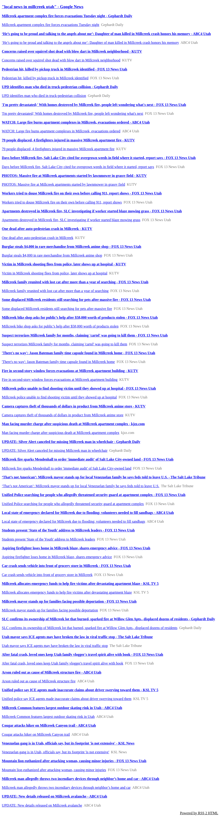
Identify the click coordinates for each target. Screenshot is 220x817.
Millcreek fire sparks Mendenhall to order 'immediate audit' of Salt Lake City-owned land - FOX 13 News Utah (87, 459)
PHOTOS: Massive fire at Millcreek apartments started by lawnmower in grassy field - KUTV (74, 176)
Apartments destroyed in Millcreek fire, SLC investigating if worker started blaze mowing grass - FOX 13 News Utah (92, 211)
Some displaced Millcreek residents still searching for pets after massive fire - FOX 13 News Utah (76, 300)
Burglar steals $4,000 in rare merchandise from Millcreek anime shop (52, 255)
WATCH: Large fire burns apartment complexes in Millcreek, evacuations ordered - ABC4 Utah (76, 122)
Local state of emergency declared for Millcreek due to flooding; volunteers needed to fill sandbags (73, 521)
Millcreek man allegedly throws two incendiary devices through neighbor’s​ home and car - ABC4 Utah (80, 779)
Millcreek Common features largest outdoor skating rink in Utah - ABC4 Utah (62, 708)
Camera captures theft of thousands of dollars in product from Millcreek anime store (62, 415)
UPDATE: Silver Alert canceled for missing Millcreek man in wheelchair (55, 450)
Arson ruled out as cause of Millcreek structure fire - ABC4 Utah (51, 672)
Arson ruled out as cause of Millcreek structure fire (39, 681)
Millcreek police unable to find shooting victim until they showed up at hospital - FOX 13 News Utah (79, 388)
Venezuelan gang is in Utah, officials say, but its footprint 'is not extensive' (55, 752)
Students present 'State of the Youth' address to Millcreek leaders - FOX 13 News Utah (68, 530)
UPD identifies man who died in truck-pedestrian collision (44, 96)
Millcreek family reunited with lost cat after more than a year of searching (55, 291)
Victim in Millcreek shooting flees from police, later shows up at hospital (54, 273)
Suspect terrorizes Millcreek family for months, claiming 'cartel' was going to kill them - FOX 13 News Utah (85, 335)
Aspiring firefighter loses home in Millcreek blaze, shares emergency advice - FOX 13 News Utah (76, 548)
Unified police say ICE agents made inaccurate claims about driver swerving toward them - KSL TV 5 (80, 690)
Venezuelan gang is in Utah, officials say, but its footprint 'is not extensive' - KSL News (68, 743)
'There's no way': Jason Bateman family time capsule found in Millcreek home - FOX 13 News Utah (78, 353)
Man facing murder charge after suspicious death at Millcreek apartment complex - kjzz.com (73, 424)
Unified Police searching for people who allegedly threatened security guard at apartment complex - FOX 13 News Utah (94, 495)
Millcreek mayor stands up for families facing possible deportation (50, 610)
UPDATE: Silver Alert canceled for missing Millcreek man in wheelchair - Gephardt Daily (71, 442)
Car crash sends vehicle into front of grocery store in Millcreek (47, 575)
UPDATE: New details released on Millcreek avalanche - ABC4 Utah (54, 796)
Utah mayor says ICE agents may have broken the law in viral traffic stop (55, 646)
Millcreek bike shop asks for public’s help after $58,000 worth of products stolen (60, 326)
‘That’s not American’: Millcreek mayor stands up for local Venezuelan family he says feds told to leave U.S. (80, 486)
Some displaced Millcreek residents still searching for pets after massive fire (57, 309)
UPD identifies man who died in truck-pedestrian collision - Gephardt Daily (60, 87)
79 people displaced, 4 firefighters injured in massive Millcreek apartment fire (58, 149)
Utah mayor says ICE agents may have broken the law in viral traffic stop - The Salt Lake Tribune (77, 637)
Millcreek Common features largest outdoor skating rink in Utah (48, 717)
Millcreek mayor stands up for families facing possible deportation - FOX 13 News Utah (69, 601)
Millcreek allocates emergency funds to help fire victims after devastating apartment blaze (67, 592)
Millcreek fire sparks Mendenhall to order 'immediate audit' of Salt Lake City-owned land (66, 468)
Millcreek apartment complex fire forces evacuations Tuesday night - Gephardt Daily (67, 16)
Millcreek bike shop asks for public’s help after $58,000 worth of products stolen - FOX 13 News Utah (80, 317)
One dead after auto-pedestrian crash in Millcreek (37, 238)
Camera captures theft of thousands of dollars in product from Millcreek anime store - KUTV (74, 406)
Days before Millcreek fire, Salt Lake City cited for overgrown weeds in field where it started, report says (78, 167)
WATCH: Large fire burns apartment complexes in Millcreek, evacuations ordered (61, 131)
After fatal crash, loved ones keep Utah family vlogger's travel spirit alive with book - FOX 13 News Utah (82, 654)
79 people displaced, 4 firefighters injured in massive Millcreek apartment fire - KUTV (68, 140)
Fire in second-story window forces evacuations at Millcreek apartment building (59, 380)
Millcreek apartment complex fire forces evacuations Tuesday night (50, 25)
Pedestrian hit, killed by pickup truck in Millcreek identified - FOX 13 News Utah (64, 69)
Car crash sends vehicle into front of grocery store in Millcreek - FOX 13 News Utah (66, 566)
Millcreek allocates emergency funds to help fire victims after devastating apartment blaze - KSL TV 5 (80, 583)
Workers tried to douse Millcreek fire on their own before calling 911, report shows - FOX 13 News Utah (82, 193)
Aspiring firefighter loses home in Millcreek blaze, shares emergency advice (57, 557)
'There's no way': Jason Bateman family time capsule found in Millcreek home (58, 362)
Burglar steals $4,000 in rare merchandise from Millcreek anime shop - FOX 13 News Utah (71, 246)
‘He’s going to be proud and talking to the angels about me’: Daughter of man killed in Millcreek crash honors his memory (90, 42)
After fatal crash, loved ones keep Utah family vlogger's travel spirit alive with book (62, 663)
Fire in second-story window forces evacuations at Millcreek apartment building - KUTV (70, 371)
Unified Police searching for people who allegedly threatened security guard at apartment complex (73, 504)
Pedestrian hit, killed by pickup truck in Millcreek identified (45, 78)
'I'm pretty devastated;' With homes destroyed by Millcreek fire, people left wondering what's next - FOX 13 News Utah (94, 105)
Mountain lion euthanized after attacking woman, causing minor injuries (54, 770)
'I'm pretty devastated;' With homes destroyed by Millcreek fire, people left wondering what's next (72, 113)
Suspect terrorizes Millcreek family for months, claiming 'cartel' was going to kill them (64, 344)
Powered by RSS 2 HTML (199, 813)
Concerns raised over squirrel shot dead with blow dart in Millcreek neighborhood (61, 60)
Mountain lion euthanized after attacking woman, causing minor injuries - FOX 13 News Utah (74, 761)
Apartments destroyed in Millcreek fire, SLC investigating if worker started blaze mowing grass (71, 220)
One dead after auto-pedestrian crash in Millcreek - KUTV (47, 229)
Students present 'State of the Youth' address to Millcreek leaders (48, 539)
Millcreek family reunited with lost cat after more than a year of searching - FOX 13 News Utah (75, 282)
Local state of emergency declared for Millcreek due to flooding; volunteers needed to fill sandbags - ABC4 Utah (88, 513)
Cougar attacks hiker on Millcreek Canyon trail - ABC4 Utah (49, 725)
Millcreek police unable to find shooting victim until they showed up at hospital (59, 397)
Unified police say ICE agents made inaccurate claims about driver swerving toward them (66, 699)
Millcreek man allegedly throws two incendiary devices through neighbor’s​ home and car (66, 787)
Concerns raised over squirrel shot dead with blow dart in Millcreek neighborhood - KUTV (72, 51)
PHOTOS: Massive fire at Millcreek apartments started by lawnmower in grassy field (63, 184)
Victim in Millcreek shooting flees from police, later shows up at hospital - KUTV (64, 264)
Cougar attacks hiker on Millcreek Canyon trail (36, 734)
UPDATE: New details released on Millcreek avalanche (42, 805)
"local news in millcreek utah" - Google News (42, 6)
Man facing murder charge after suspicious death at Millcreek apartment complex (60, 433)
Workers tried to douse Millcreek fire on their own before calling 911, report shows (62, 202)
